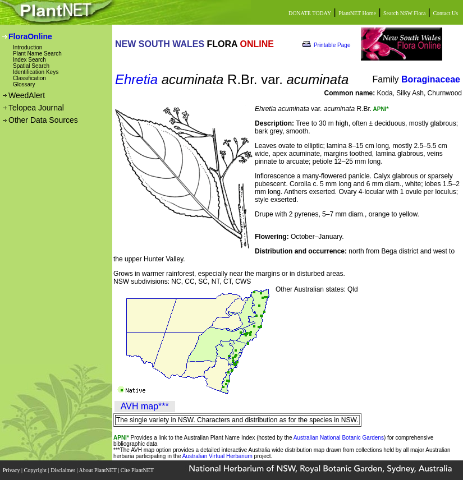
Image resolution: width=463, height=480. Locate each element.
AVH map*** (145, 406)
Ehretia (136, 79)
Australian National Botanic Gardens (339, 438)
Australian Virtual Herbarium (217, 456)
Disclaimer (63, 470)
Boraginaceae (430, 79)
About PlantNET (98, 470)
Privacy (12, 470)
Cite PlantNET (138, 470)
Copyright (36, 470)
